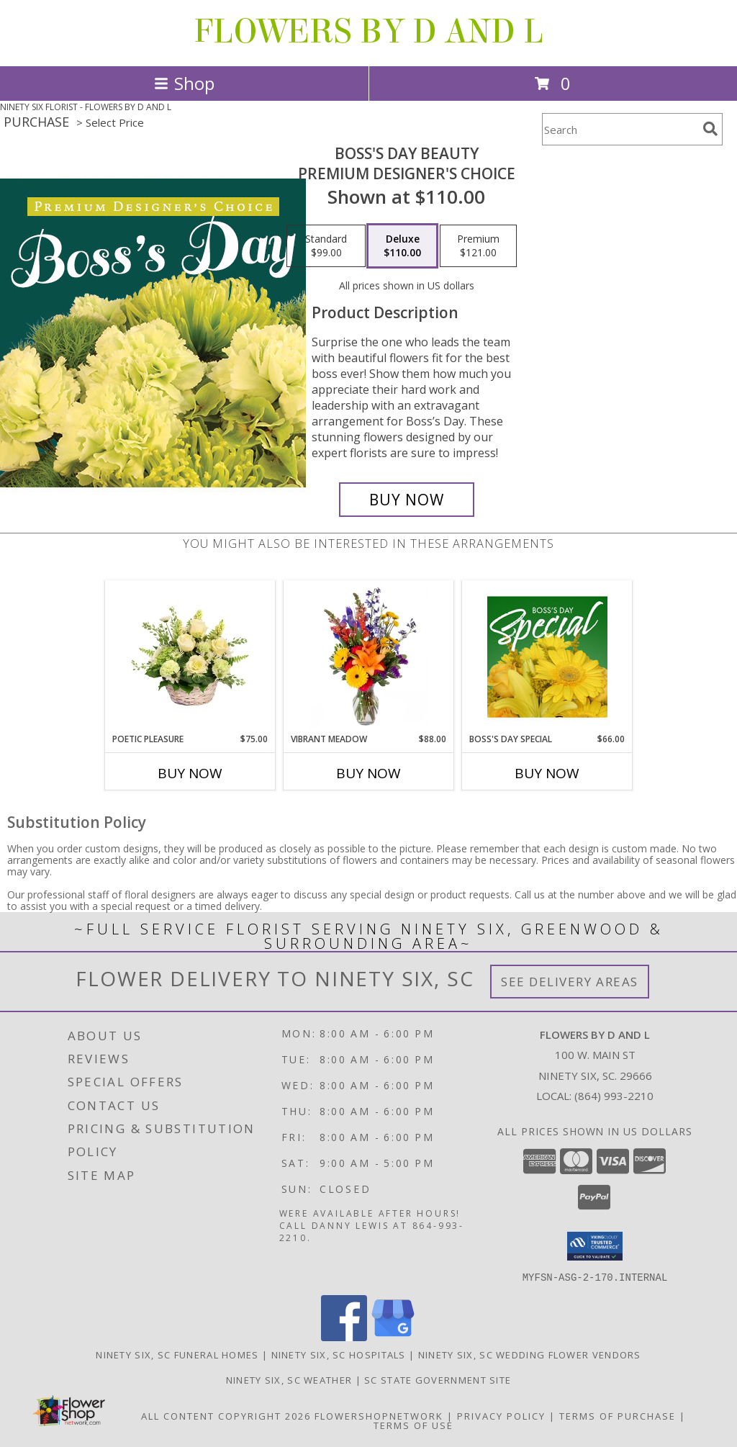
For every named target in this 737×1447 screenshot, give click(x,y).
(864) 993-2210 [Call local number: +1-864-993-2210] (614, 1095)
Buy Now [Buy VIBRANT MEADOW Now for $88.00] (368, 773)
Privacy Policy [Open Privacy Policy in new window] (501, 1415)
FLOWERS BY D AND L (368, 32)
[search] (710, 129)
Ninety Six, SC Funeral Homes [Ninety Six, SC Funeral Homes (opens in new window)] (177, 1354)
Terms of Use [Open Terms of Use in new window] (413, 1424)
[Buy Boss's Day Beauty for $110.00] (406, 499)
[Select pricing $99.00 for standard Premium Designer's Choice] (326, 246)
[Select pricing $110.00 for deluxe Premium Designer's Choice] (402, 246)
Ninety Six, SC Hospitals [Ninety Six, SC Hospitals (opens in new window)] (338, 1354)
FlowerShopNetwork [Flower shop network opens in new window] (379, 1415)
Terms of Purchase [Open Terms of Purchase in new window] (617, 1415)
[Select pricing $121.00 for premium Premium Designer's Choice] (478, 246)
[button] (595, 1246)
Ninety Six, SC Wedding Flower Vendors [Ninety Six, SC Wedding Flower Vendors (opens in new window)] (529, 1354)
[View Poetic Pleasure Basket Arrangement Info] (190, 656)
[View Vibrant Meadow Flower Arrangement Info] (369, 656)
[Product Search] (620, 129)
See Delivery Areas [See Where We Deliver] (569, 981)
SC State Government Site (437, 1379)
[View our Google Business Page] (393, 1336)
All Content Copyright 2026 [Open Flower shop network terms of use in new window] (226, 1415)
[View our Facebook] (344, 1336)
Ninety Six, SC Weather (289, 1379)
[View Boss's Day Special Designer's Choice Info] (547, 656)
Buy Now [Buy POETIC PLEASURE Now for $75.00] (190, 773)
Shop (184, 83)
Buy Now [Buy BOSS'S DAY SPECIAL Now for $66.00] (547, 773)
